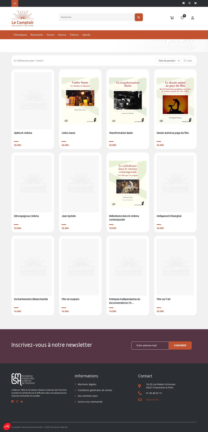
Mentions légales (87, 384)
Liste (188, 60)
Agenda (86, 34)
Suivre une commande (90, 401)
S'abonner (180, 345)
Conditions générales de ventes (95, 390)
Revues (50, 34)
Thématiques (20, 34)
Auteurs (62, 34)
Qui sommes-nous (88, 395)
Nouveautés (37, 34)
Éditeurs (74, 34)
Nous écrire (152, 399)
